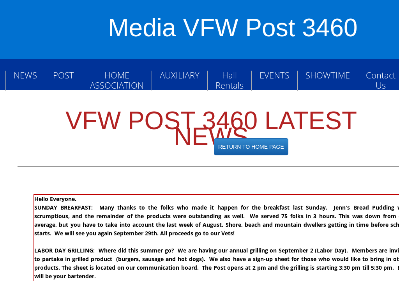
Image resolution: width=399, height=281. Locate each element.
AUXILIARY (180, 75)
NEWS (25, 75)
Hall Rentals (229, 80)
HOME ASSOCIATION (117, 80)
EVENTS (275, 75)
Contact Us (380, 80)
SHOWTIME (327, 75)
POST (63, 75)
